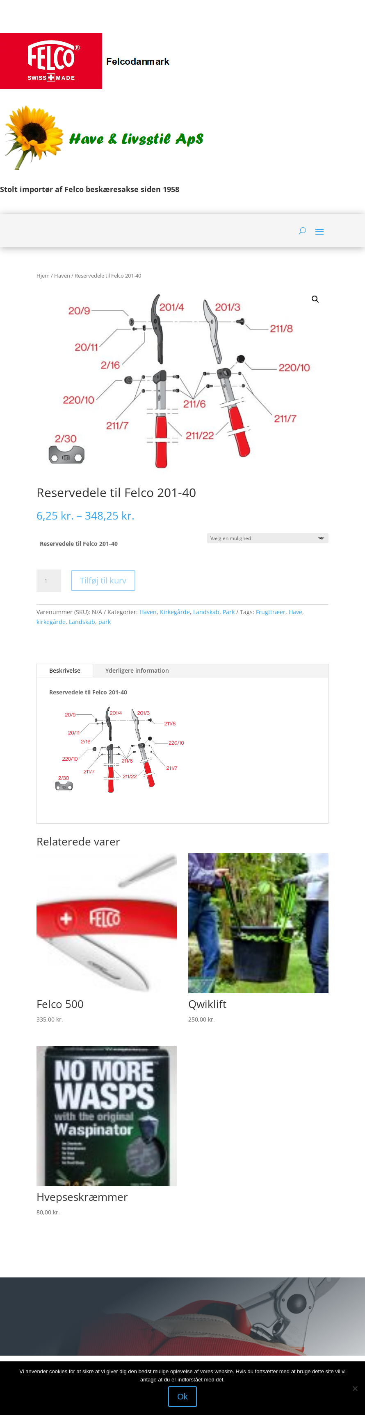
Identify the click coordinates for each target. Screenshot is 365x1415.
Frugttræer (270, 612)
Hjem (43, 275)
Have (295, 612)
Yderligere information (137, 670)
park (104, 622)
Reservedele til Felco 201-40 (79, 543)
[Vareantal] (48, 581)
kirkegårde (51, 622)
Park (229, 612)
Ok (182, 1396)
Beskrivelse (64, 670)
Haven (62, 275)
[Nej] (355, 1388)
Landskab (206, 612)
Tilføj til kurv (103, 580)
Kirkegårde (175, 612)
